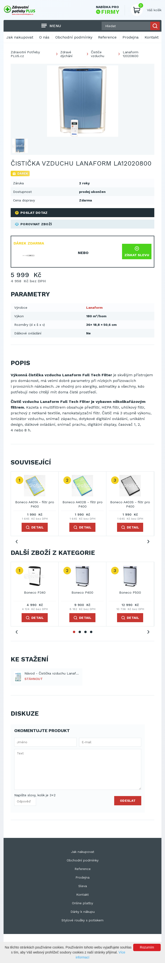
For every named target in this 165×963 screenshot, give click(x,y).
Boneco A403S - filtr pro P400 (130, 504)
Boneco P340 (35, 592)
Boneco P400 (82, 592)
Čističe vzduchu (97, 54)
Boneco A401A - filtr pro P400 (34, 504)
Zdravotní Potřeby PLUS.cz (25, 54)
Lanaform (94, 307)
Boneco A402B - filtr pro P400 (82, 504)
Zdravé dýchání (66, 54)
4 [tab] (91, 632)
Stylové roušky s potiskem (82, 920)
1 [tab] (74, 632)
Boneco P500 (130, 592)
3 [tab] (85, 632)
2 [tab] (80, 632)
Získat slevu (136, 251)
